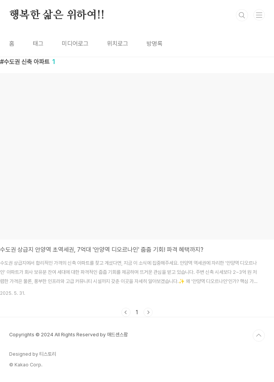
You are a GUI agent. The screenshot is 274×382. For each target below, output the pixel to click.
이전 (126, 312)
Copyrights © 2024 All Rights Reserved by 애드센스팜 (68, 334)
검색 (242, 15)
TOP (259, 335)
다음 (148, 312)
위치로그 (117, 43)
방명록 (155, 43)
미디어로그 (75, 43)
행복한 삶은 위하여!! (57, 15)
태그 (38, 43)
